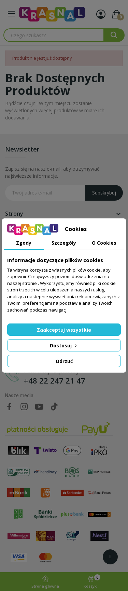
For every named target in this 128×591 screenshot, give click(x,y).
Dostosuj (64, 345)
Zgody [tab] (23, 243)
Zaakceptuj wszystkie (64, 330)
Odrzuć (64, 361)
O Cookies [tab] (104, 243)
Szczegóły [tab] (64, 243)
